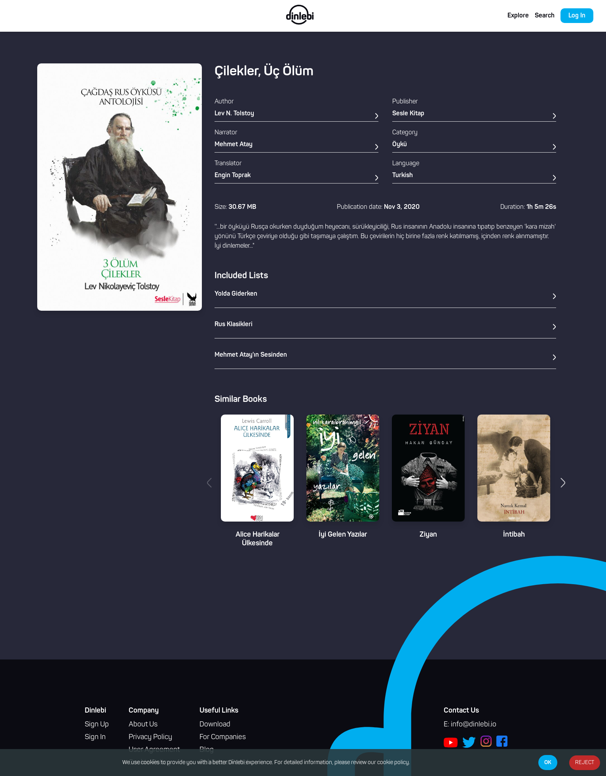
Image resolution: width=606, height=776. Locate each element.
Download (214, 724)
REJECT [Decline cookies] (584, 762)
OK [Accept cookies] (547, 762)
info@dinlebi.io (473, 724)
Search (545, 16)
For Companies (222, 737)
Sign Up (97, 724)
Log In (576, 16)
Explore (518, 16)
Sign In (95, 737)
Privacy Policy (150, 737)
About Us (143, 724)
